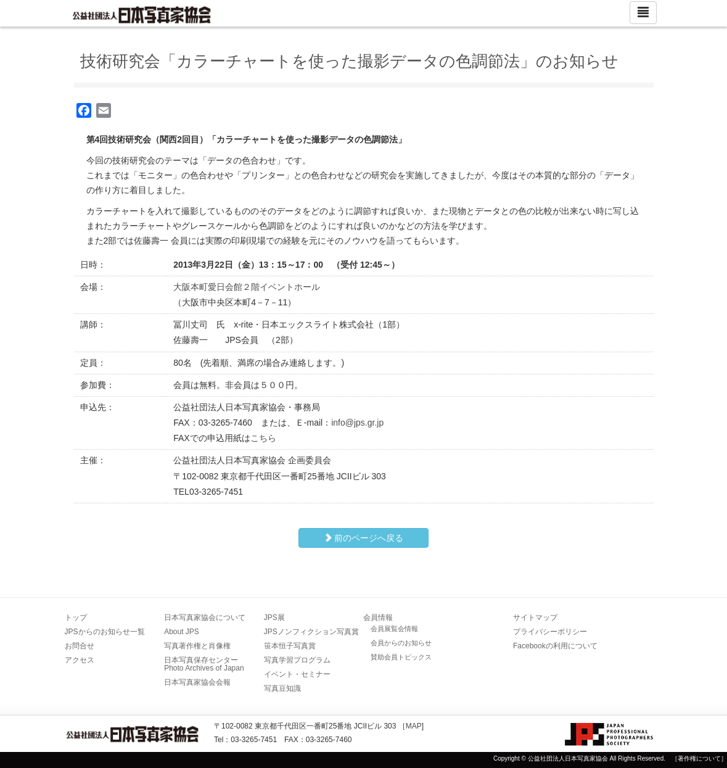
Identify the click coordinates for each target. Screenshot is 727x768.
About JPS (181, 631)
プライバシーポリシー (550, 631)
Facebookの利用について (555, 646)
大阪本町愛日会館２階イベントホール (246, 287)
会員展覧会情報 (394, 628)
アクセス (79, 660)
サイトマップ (535, 617)
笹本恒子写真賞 (290, 646)
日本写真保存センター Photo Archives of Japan (204, 664)
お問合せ (79, 646)
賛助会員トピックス (401, 657)
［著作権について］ (699, 758)
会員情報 (378, 617)
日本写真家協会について (204, 617)
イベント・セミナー (297, 674)
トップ (76, 617)
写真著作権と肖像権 (197, 646)
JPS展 (274, 617)
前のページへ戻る (364, 538)
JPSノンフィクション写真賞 (311, 631)
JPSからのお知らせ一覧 (105, 631)
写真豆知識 (282, 688)
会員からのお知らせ (401, 642)
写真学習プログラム (297, 660)
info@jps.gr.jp (357, 422)
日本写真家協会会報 (197, 682)
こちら (263, 438)
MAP (414, 726)
